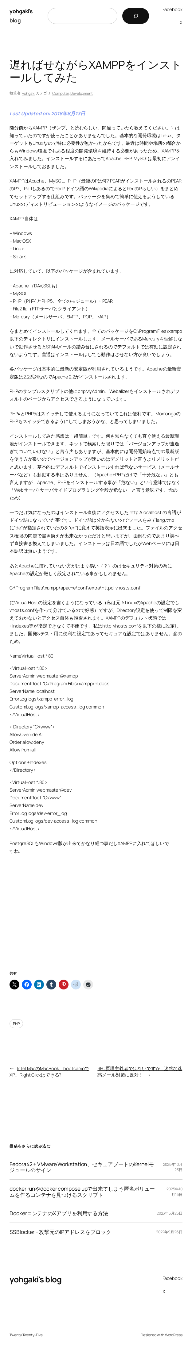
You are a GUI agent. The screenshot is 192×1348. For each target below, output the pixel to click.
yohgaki (28, 93)
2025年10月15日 (174, 1191)
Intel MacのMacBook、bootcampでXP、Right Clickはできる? (49, 1071)
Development (81, 93)
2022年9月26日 (169, 1232)
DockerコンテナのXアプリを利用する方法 (59, 1213)
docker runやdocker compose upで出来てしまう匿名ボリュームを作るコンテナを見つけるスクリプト (82, 1192)
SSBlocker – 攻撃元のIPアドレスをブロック (60, 1232)
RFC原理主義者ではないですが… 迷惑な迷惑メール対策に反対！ (139, 1071)
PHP (16, 1023)
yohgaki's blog (35, 1279)
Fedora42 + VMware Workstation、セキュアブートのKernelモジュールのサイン (82, 1167)
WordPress (173, 1335)
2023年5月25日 (169, 1213)
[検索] (135, 16)
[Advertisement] (96, 920)
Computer (60, 93)
